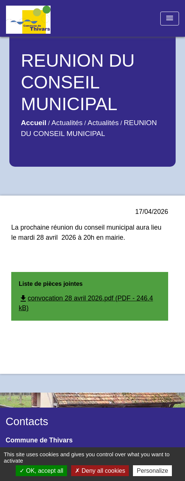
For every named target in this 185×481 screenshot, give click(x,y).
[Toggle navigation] (169, 18)
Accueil (33, 123)
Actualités (66, 123)
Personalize (152, 471)
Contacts (27, 421)
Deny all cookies (100, 471)
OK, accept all (41, 471)
